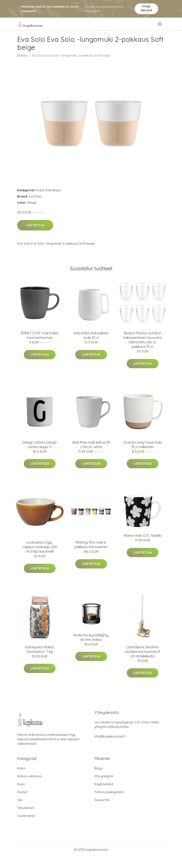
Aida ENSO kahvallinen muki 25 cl (91, 335)
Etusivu (22, 55)
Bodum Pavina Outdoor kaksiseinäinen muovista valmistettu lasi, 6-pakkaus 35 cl (142, 340)
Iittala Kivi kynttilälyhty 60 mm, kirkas (91, 637)
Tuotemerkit (26, 816)
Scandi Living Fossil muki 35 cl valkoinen (142, 444)
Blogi (98, 768)
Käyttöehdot (103, 784)
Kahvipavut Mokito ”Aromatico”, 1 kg (39, 649)
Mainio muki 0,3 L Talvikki (142, 535)
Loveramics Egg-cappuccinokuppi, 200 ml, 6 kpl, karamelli (39, 546)
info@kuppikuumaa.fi (109, 736)
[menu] (160, 24)
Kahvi (21, 768)
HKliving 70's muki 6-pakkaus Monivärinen (91, 544)
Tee (20, 800)
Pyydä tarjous (146, 8)
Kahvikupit (53, 190)
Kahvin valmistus (29, 776)
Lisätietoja (35, 225)
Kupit (40, 190)
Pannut (22, 792)
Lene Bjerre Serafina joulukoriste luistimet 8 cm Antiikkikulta (142, 651)
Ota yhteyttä (103, 776)
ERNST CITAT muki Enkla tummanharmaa (39, 335)
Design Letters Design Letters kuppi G (40, 444)
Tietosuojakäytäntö (109, 792)
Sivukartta (101, 800)
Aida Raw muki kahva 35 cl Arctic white (91, 444)
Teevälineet (25, 808)
